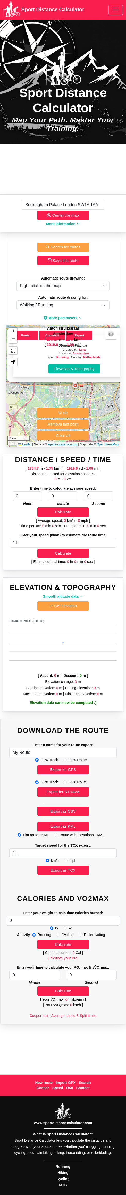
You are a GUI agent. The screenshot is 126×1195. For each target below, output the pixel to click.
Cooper (42, 1088)
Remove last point (62, 424)
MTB (63, 1185)
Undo (63, 412)
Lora (82, 349)
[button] (75, 385)
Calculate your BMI (63, 958)
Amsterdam (80, 353)
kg (70, 928)
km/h (55, 861)
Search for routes (63, 247)
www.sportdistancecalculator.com (63, 1123)
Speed (57, 1088)
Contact (82, 1088)
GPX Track (49, 760)
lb (56, 928)
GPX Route (78, 760)
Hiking (63, 1173)
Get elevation (63, 606)
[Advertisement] (63, 169)
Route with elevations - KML (81, 835)
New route (44, 1083)
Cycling (67, 935)
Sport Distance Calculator (43, 10)
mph (72, 861)
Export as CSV (62, 811)
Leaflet (24, 444)
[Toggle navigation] (115, 10)
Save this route (63, 260)
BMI (69, 1088)
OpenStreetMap (108, 444)
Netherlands (92, 357)
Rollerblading (94, 935)
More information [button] (63, 224)
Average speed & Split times (74, 1016)
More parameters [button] (63, 318)
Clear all (63, 435)
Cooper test (39, 1016)
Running (62, 357)
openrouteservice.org (62, 444)
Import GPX (65, 1083)
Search (85, 1083)
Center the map (63, 215)
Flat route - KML (36, 835)
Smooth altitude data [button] (63, 596)
